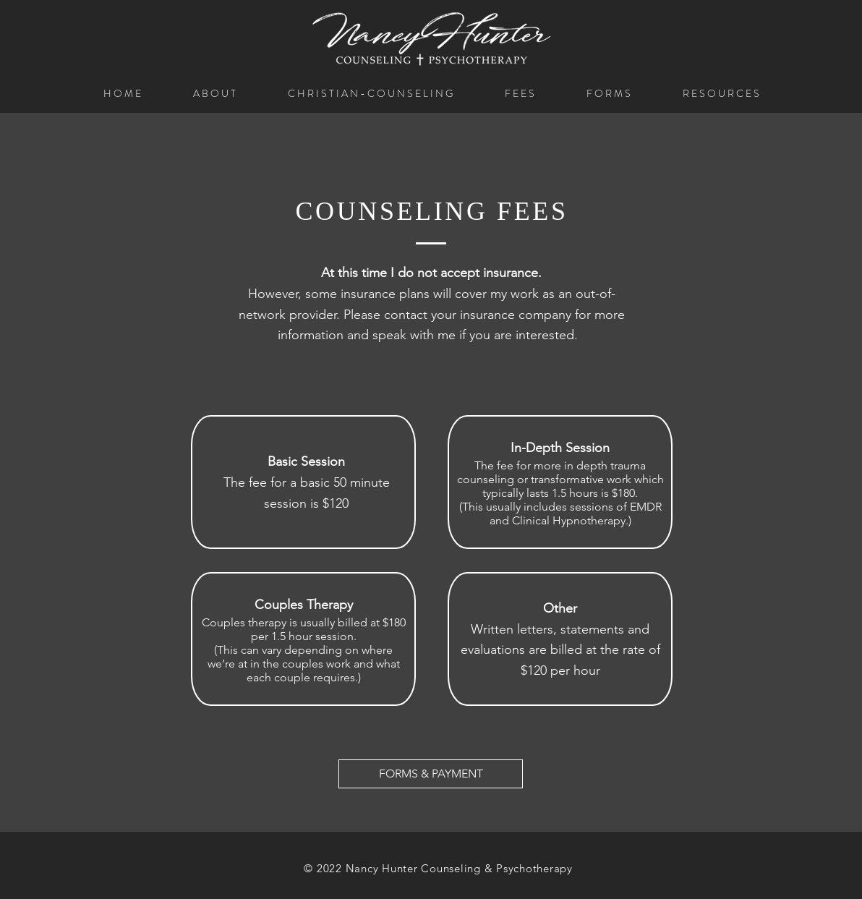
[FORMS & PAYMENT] (430, 773)
